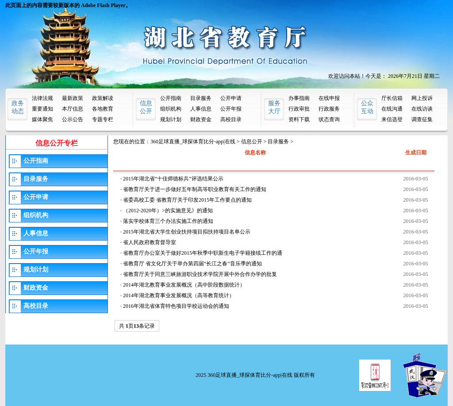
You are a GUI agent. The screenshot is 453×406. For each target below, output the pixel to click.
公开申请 (231, 98)
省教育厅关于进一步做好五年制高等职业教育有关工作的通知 (194, 189)
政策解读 (102, 98)
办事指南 (299, 98)
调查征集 (422, 119)
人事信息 (200, 109)
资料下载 (299, 119)
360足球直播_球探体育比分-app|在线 (192, 141)
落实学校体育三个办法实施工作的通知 (168, 221)
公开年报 (231, 109)
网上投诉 (422, 98)
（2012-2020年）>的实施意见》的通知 (168, 210)
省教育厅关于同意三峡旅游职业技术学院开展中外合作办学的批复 (200, 274)
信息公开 (251, 141)
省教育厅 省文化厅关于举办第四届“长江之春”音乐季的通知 (192, 263)
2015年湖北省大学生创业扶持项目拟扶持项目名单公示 (186, 232)
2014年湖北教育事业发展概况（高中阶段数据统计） (184, 285)
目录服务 (200, 98)
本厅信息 (72, 109)
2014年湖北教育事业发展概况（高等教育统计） (178, 295)
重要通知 (42, 109)
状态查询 (329, 119)
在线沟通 (392, 109)
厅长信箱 (392, 98)
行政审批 (299, 109)
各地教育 (102, 109)
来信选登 (392, 119)
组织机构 (170, 109)
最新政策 (72, 98)
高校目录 (231, 119)
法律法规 (42, 98)
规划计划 (170, 119)
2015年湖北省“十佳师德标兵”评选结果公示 (173, 179)
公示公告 (72, 119)
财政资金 (200, 119)
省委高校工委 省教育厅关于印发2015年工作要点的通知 (187, 200)
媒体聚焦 (42, 119)
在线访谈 (422, 109)
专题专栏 (102, 119)
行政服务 (329, 109)
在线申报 (329, 98)
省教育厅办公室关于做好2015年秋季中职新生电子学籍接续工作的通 (202, 253)
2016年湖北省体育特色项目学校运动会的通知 (176, 306)
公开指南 (170, 98)
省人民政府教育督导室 (149, 242)
